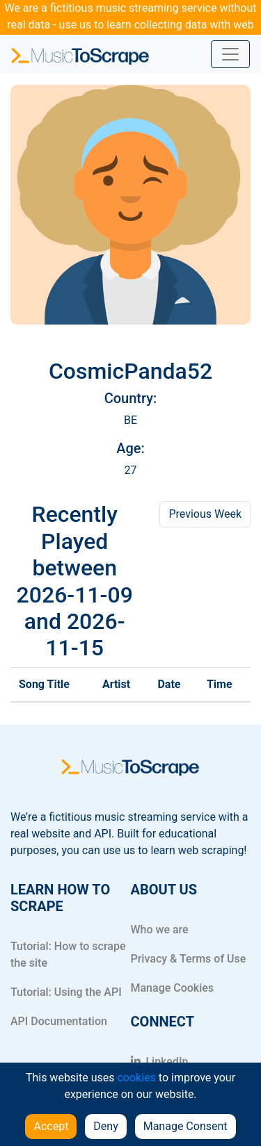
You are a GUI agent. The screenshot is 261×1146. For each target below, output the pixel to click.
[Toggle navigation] (230, 54)
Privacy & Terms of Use (188, 958)
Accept (50, 1126)
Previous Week (205, 514)
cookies (136, 1077)
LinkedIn (160, 1061)
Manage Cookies (172, 987)
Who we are (160, 929)
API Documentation (58, 1021)
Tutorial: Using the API (66, 992)
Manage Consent (185, 1126)
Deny (105, 1126)
